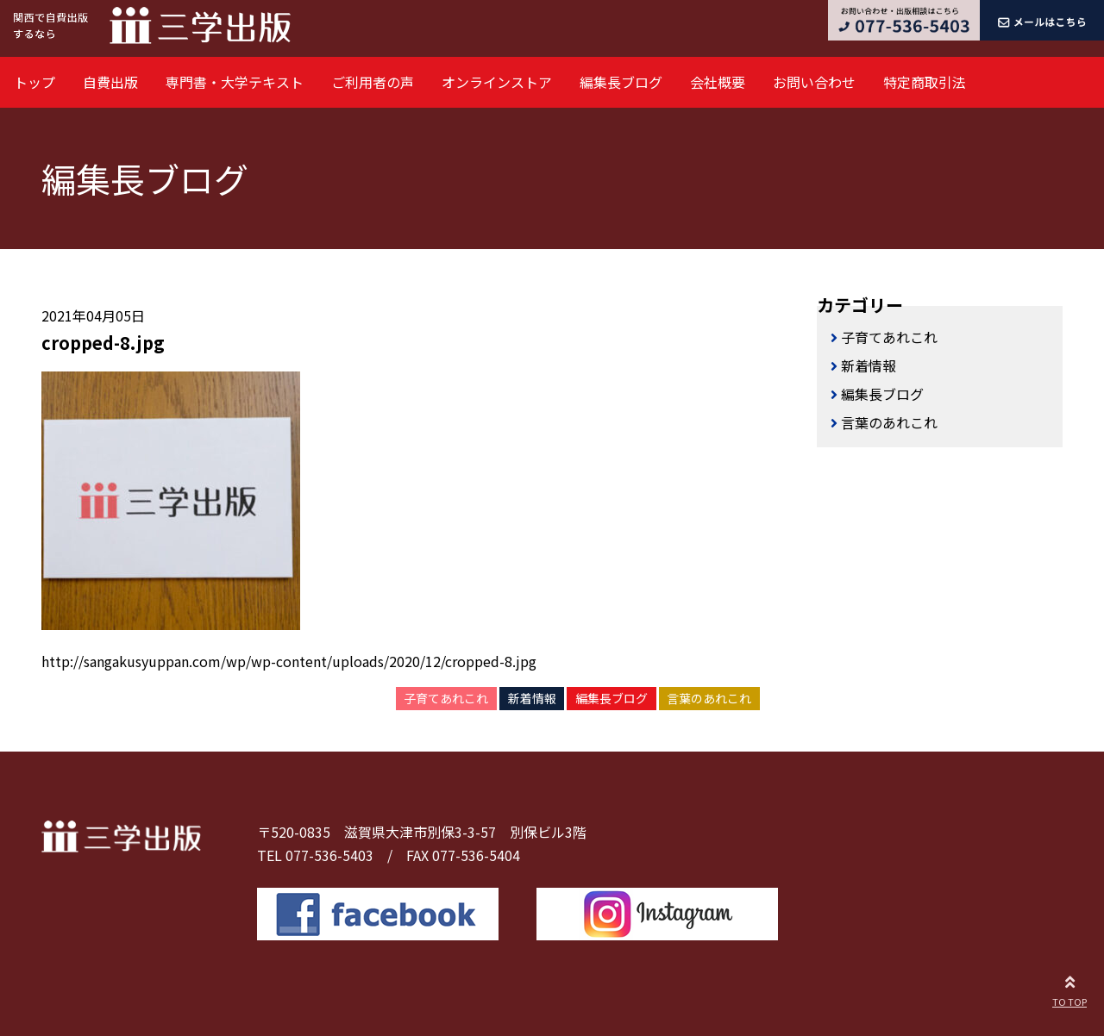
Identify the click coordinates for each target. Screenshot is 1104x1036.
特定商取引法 (924, 82)
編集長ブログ (621, 82)
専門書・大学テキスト (235, 82)
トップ (34, 82)
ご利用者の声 (372, 82)
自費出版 (110, 82)
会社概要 (717, 82)
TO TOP (1069, 988)
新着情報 (532, 698)
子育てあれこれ (446, 698)
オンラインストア (497, 82)
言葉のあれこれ (709, 698)
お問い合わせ (814, 82)
